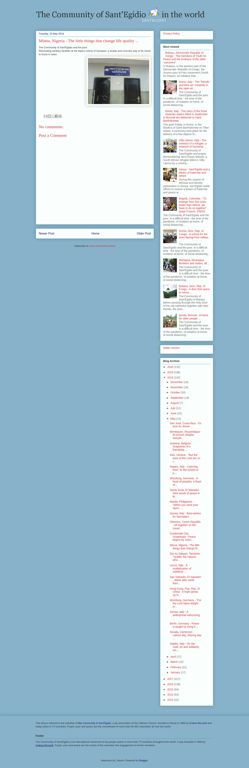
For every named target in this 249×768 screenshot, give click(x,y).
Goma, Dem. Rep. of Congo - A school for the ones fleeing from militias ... (193, 235)
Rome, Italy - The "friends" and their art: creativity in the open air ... (194, 85)
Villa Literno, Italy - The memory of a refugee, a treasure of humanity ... (193, 143)
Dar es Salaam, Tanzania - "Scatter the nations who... (185, 557)
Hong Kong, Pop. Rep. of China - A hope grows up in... (185, 592)
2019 (170, 372)
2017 (170, 678)
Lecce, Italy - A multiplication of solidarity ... (180, 568)
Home (96, 233)
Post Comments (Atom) (102, 246)
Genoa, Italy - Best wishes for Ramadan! (185, 515)
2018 (170, 377)
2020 (170, 366)
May (173, 418)
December (176, 382)
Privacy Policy (171, 33)
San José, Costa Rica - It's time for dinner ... (185, 425)
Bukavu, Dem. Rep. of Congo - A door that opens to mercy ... (194, 289)
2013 (170, 699)
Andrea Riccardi (198, 723)
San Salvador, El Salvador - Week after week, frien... (185, 580)
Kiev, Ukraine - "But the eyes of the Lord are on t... (185, 458)
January (175, 672)
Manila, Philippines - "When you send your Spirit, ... (184, 505)
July (173, 408)
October (175, 392)
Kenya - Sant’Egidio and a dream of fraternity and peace (194, 172)
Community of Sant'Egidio (97, 723)
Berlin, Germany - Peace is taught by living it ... (184, 625)
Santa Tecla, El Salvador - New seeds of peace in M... (185, 493)
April (173, 656)
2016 (170, 684)
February (176, 667)
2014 (170, 694)
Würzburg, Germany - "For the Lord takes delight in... (185, 603)
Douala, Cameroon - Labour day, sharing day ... (185, 635)
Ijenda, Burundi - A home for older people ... (193, 317)
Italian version (171, 347)
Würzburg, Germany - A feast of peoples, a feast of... (185, 481)
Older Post (144, 233)
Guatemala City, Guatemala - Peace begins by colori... (183, 537)
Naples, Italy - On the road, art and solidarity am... (184, 647)
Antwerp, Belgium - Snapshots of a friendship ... (181, 446)
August (174, 403)
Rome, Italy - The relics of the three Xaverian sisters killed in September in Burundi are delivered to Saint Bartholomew (185, 116)
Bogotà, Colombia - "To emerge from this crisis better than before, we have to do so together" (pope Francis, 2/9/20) (193, 205)
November (176, 387)
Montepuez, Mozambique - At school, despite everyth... (186, 435)
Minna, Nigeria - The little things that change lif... (184, 547)
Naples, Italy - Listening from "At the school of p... (184, 470)
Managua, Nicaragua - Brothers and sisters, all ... (194, 261)
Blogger (143, 760)
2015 (170, 689)
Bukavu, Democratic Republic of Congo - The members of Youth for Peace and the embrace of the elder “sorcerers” (184, 57)
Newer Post (46, 233)
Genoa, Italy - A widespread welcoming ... (185, 615)
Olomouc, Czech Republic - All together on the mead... (185, 525)
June (173, 413)
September (177, 397)
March (174, 661)
